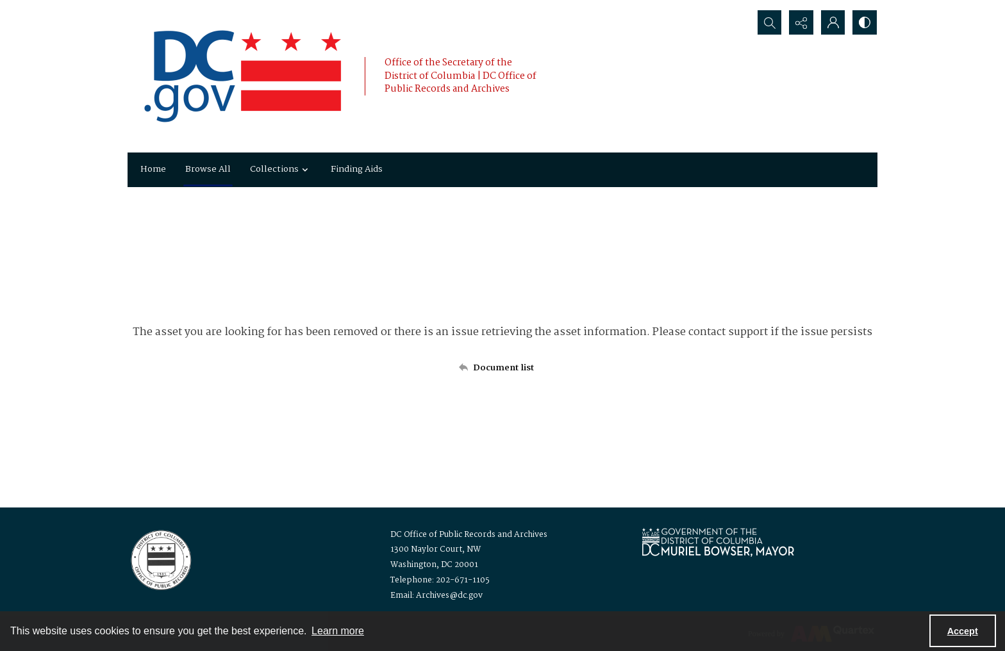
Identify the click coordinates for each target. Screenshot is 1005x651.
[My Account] (832, 22)
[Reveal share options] (800, 22)
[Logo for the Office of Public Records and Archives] (160, 559)
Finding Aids (357, 169)
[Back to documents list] (502, 368)
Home (153, 169)
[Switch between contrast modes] (864, 22)
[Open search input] (768, 22)
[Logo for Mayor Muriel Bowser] (717, 542)
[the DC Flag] (242, 76)
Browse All (208, 169)
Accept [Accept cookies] (962, 631)
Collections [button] (280, 169)
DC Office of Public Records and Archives (468, 534)
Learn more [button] (337, 630)
